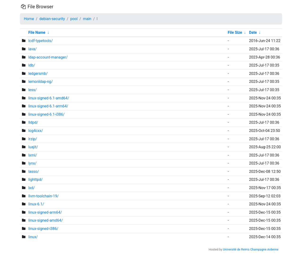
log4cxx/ (35, 130)
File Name (36, 32)
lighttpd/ (35, 179)
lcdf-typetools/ (40, 40)
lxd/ (31, 188)
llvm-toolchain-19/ (43, 196)
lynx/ (32, 163)
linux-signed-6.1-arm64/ (48, 106)
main (87, 19)
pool (74, 19)
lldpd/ (33, 122)
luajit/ (33, 147)
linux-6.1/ (36, 204)
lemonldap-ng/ (40, 81)
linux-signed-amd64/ (45, 220)
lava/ (32, 49)
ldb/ (31, 65)
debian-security (52, 19)
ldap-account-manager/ (48, 57)
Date (253, 32)
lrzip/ (32, 139)
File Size (235, 32)
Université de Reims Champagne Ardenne (250, 249)
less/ (32, 90)
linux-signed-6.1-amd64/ (48, 98)
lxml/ (32, 155)
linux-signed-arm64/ (45, 212)
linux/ (33, 237)
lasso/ (33, 171)
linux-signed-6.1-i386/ (46, 114)
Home (29, 19)
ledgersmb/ (38, 73)
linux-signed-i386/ (43, 228)
